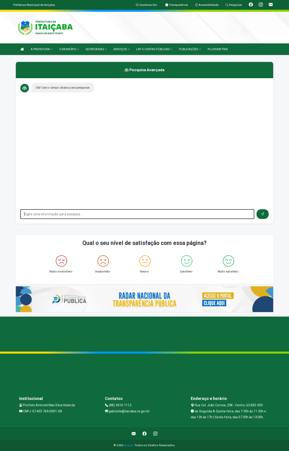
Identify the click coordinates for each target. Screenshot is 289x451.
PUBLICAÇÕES (190, 49)
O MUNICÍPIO (69, 49)
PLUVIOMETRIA (218, 49)
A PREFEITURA (41, 49)
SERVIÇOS (121, 49)
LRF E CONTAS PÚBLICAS (154, 49)
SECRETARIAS (96, 49)
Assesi (128, 445)
